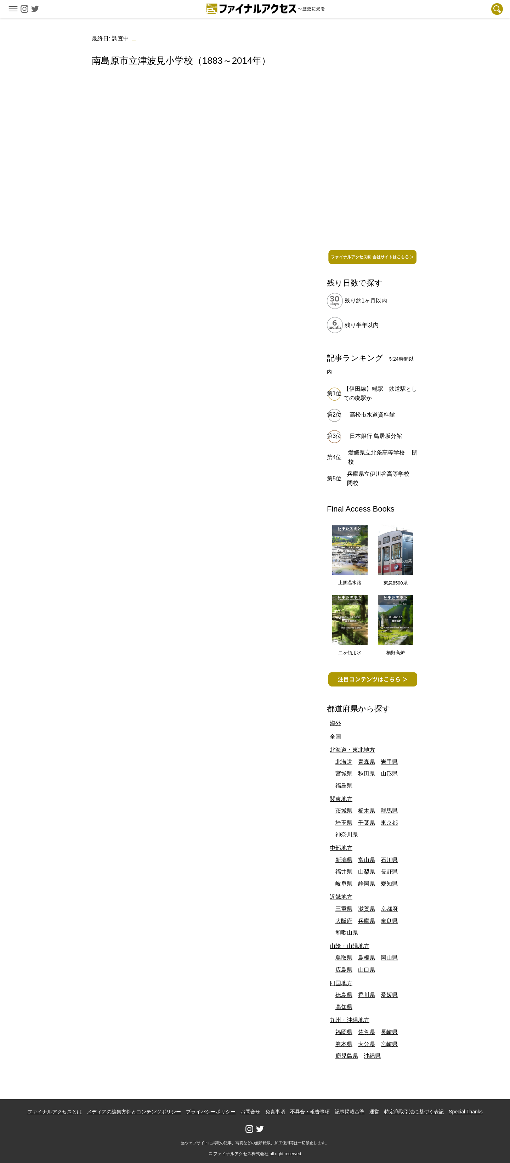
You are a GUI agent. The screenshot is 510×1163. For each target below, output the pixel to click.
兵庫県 (366, 921)
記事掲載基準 (349, 1111)
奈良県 (389, 921)
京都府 (389, 909)
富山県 (366, 860)
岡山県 (389, 958)
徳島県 (343, 995)
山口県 (366, 970)
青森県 (366, 762)
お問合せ (250, 1111)
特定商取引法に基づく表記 (414, 1111)
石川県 (389, 860)
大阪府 (343, 921)
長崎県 (389, 1032)
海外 (335, 723)
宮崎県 (389, 1044)
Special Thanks (465, 1111)
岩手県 (389, 762)
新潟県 (343, 860)
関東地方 (341, 799)
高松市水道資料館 (372, 415)
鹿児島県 (346, 1056)
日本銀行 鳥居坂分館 (376, 436)
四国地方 (341, 983)
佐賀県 (366, 1032)
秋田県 (366, 773)
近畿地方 (341, 897)
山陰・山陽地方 (349, 946)
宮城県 (343, 773)
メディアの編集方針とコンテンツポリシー (134, 1111)
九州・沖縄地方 (349, 1020)
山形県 (389, 773)
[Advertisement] (199, 132)
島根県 (366, 958)
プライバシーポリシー (211, 1111)
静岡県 (366, 884)
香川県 (366, 995)
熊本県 (343, 1044)
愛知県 (389, 884)
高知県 (343, 1007)
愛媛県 (389, 995)
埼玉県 (343, 823)
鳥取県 (343, 958)
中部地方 (341, 848)
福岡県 (343, 1032)
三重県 (343, 909)
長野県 (389, 872)
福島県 (343, 786)
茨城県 (343, 811)
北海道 (343, 762)
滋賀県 (366, 909)
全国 (335, 737)
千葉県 (366, 823)
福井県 (343, 872)
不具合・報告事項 (310, 1111)
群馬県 (389, 811)
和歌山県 (346, 933)
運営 (374, 1111)
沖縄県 (372, 1056)
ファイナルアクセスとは (54, 1111)
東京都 (389, 823)
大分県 (366, 1044)
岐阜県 (343, 884)
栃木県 (366, 811)
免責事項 (275, 1111)
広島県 (343, 970)
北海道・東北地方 (352, 750)
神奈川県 (346, 834)
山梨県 (366, 872)
